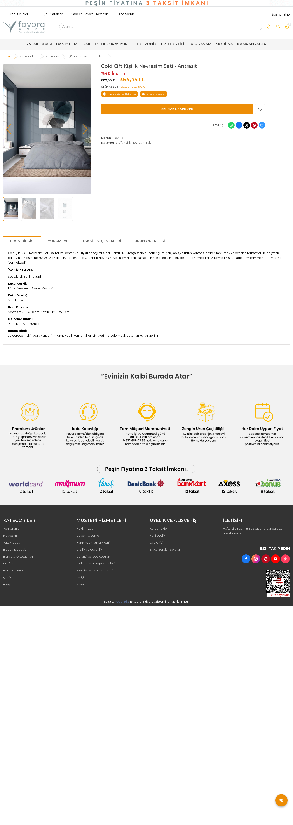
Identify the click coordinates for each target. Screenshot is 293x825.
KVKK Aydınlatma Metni (93, 542)
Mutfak (8, 563)
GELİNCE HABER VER (177, 109)
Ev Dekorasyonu (14, 570)
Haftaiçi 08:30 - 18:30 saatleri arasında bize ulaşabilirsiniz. (253, 531)
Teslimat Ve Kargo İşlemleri (96, 563)
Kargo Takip (158, 528)
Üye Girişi (156, 542)
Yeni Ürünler (19, 14)
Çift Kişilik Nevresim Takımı (86, 56)
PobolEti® (122, 601)
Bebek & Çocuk (14, 549)
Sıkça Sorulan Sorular (165, 549)
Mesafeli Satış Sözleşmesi (95, 570)
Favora (118, 137)
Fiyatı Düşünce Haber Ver (119, 94)
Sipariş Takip (280, 14)
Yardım (82, 584)
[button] (9, 129)
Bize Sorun (125, 14)
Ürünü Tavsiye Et (153, 94)
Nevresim (52, 56)
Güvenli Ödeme (88, 535)
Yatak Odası (28, 56)
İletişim (82, 577)
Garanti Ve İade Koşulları (94, 556)
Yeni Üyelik (157, 535)
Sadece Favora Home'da (90, 14)
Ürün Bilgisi (22, 241)
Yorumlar (58, 241)
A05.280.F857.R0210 (132, 86)
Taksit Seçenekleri (101, 241)
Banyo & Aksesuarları (18, 556)
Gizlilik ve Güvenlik (89, 549)
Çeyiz (7, 577)
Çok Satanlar (53, 14)
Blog (6, 584)
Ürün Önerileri (149, 241)
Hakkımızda (85, 528)
